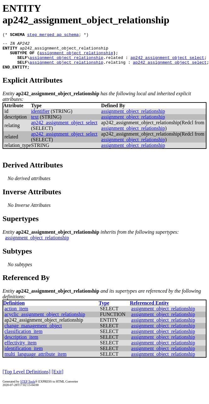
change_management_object (33, 332)
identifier (40, 117)
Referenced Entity (149, 309)
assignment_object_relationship (76, 56)
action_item (16, 315)
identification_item (23, 355)
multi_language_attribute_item (35, 360)
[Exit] (57, 378)
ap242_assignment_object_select (167, 62)
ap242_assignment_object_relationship (64, 51)
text (34, 123)
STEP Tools (27, 388)
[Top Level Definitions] (26, 378)
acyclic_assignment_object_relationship (44, 321)
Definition (14, 309)
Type (104, 309)
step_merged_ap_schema (53, 35)
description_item (21, 343)
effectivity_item (20, 349)
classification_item (23, 338)
